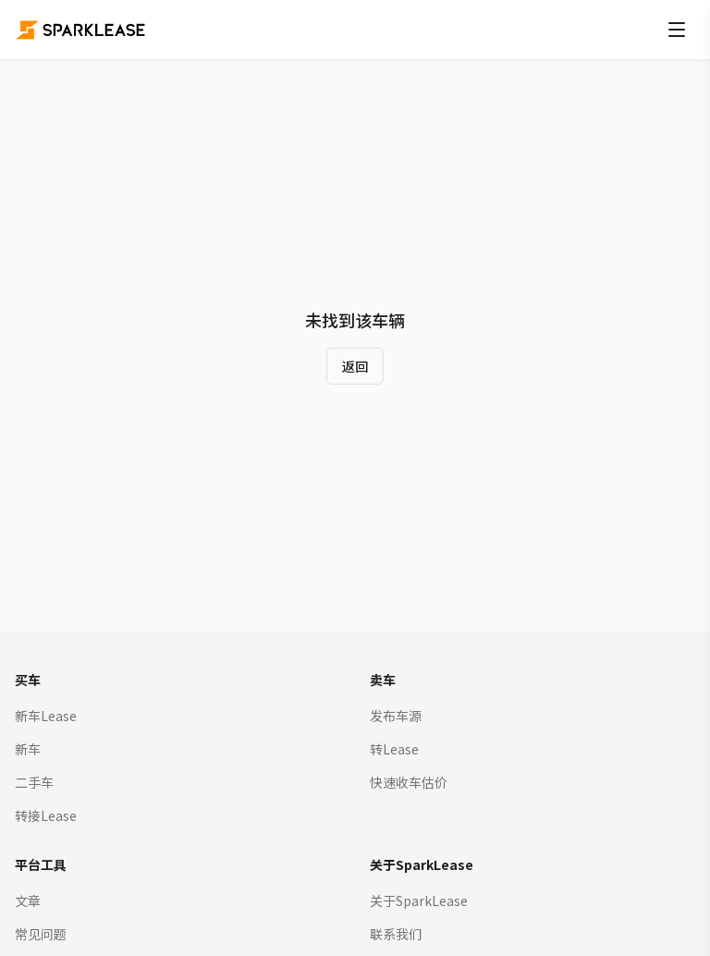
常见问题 (41, 934)
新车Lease (46, 715)
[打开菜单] (676, 29)
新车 (28, 749)
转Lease (394, 749)
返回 (355, 366)
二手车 (34, 782)
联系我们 (396, 934)
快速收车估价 (408, 782)
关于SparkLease (419, 900)
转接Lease (46, 815)
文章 (28, 900)
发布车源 (396, 715)
